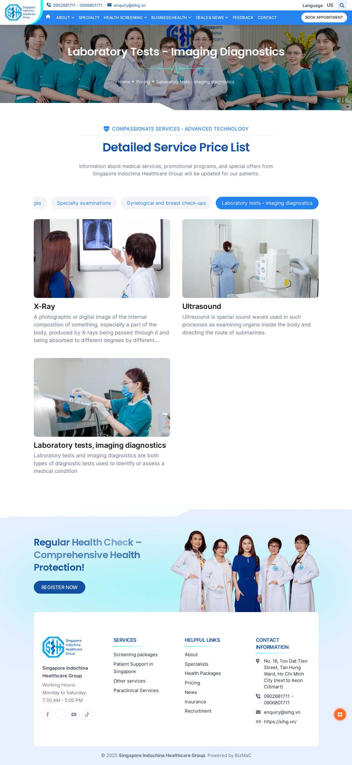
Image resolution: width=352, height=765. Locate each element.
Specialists (196, 664)
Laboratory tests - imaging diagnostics (195, 81)
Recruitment (198, 711)
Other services (129, 681)
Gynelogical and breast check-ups (166, 203)
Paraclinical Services (136, 690)
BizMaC (243, 755)
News (191, 692)
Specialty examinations (84, 203)
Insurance (195, 702)
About (191, 654)
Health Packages (203, 673)
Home (124, 81)
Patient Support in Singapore (133, 668)
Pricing (143, 81)
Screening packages (136, 654)
